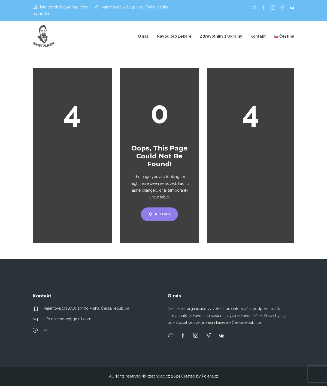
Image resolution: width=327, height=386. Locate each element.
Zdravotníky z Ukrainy (221, 36)
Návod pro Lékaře (174, 36)
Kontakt (258, 36)
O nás (143, 36)
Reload (159, 214)
